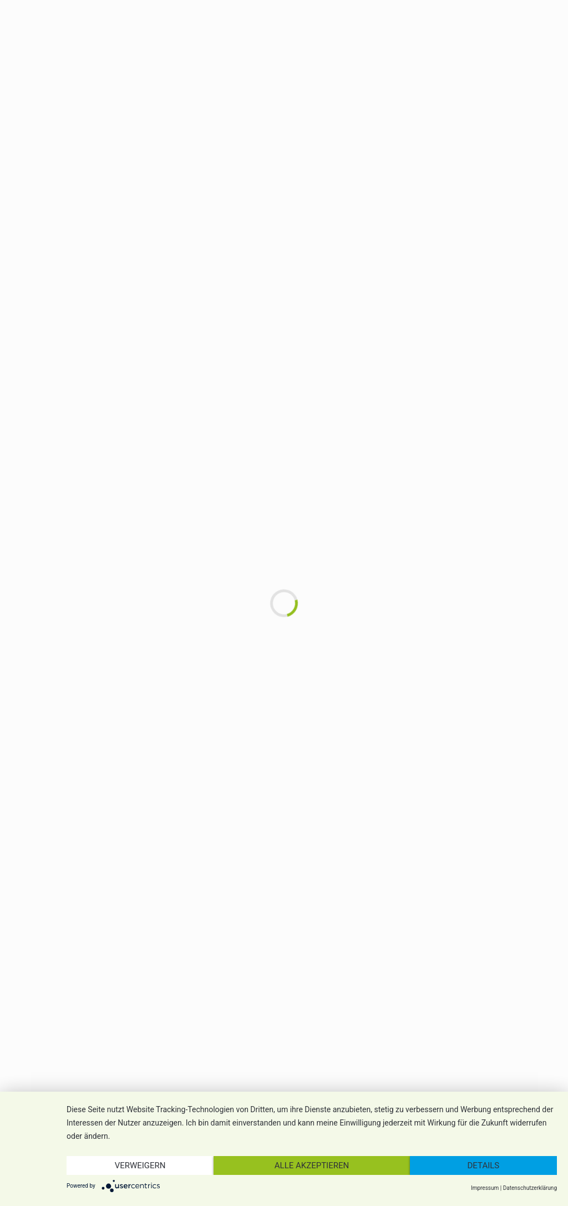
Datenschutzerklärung (530, 1188)
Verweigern (140, 1165)
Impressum (485, 1188)
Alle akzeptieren (312, 1165)
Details (484, 1165)
